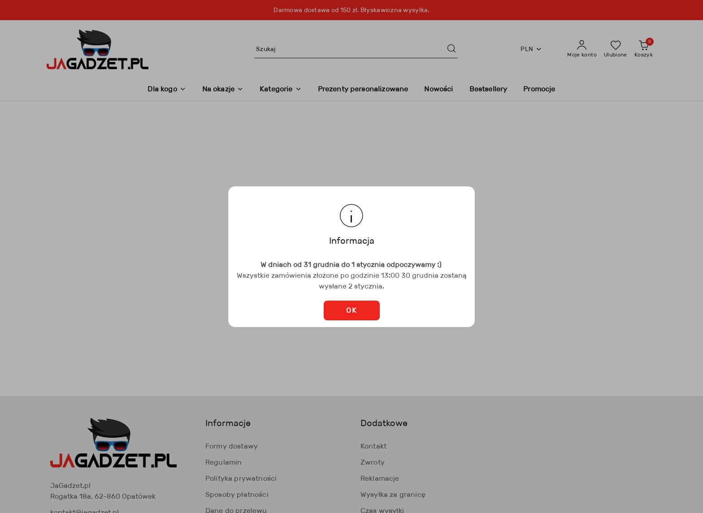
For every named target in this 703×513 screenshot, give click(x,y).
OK (351, 310)
